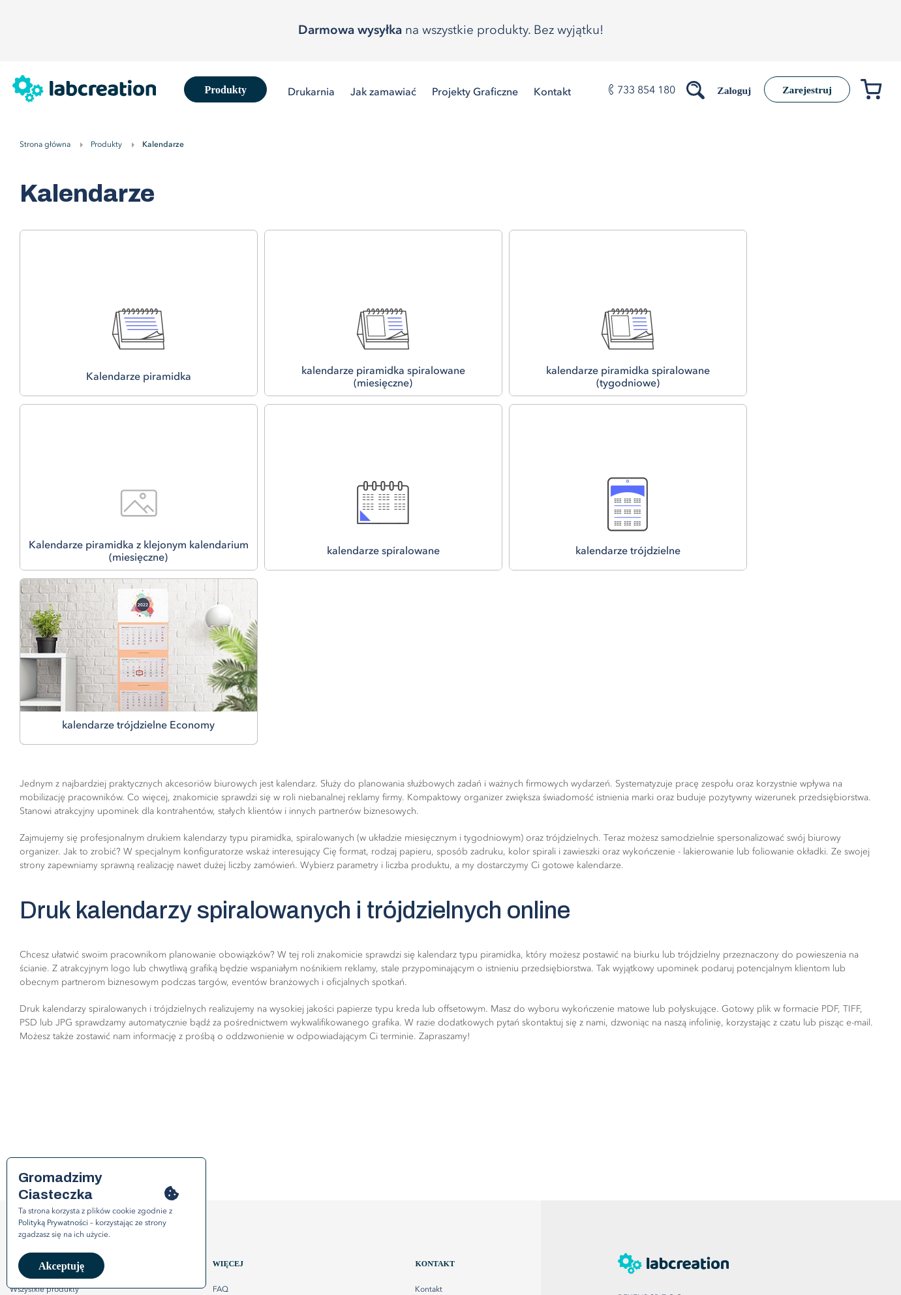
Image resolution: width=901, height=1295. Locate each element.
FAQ (220, 1115)
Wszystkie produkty (44, 1115)
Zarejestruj (805, 89)
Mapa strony (437, 1134)
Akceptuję (61, 1266)
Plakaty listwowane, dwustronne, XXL (75, 1152)
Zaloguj (729, 90)
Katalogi (24, 1134)
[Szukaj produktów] (691, 87)
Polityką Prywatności (53, 1223)
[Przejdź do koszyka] (876, 91)
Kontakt (428, 1115)
